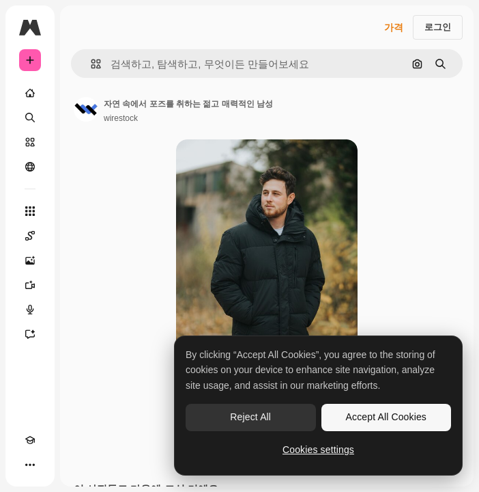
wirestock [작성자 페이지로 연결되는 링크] (121, 118)
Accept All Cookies (386, 416)
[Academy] (30, 440)
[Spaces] (30, 236)
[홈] (30, 93)
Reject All (250, 416)
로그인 (437, 27)
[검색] (30, 117)
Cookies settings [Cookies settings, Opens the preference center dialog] (318, 449)
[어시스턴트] (30, 334)
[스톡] (30, 142)
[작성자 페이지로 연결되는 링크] (86, 109)
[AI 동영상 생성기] (30, 285)
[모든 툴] (30, 211)
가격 (393, 27)
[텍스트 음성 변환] (30, 309)
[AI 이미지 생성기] (30, 260)
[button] (90, 64)
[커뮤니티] (30, 167)
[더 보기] (30, 465)
